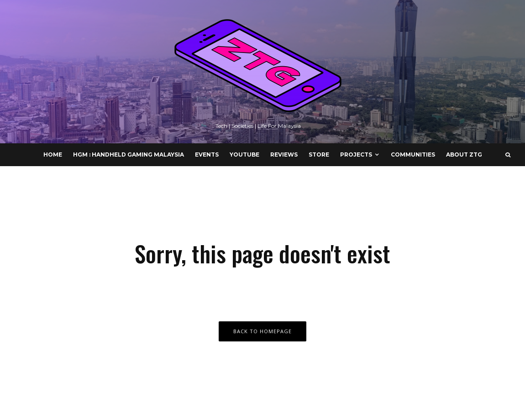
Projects (356, 154)
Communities (413, 154)
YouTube (244, 154)
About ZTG (464, 154)
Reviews (284, 154)
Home (52, 154)
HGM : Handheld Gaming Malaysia (128, 154)
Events (207, 154)
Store (319, 154)
